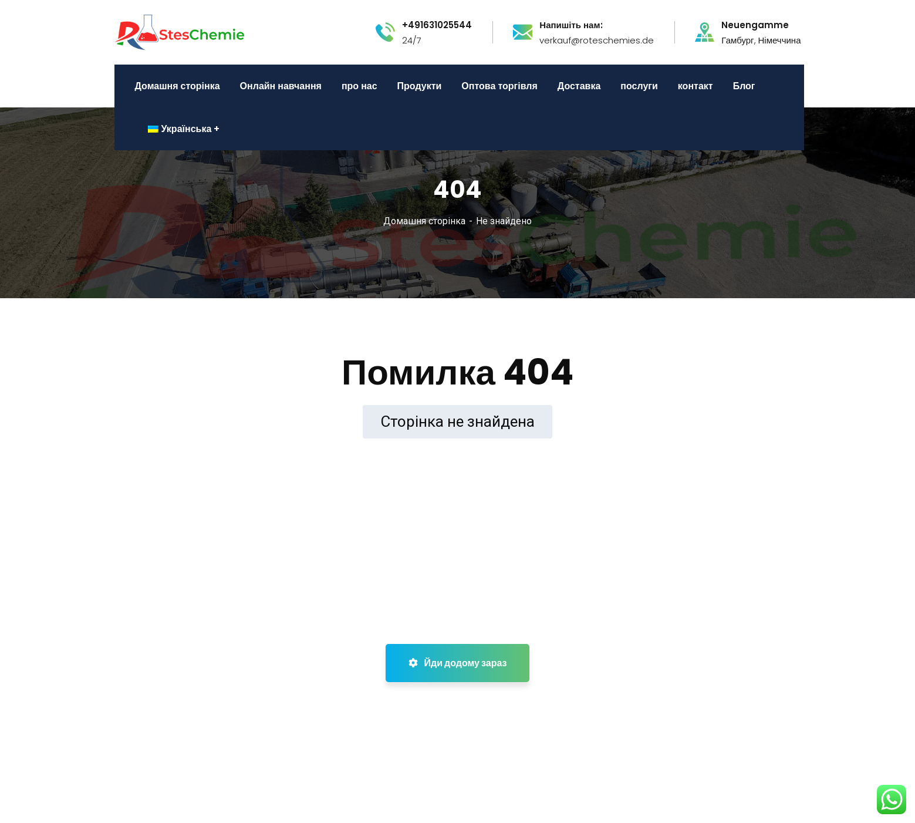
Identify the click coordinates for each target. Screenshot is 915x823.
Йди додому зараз (457, 663)
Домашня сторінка (424, 221)
